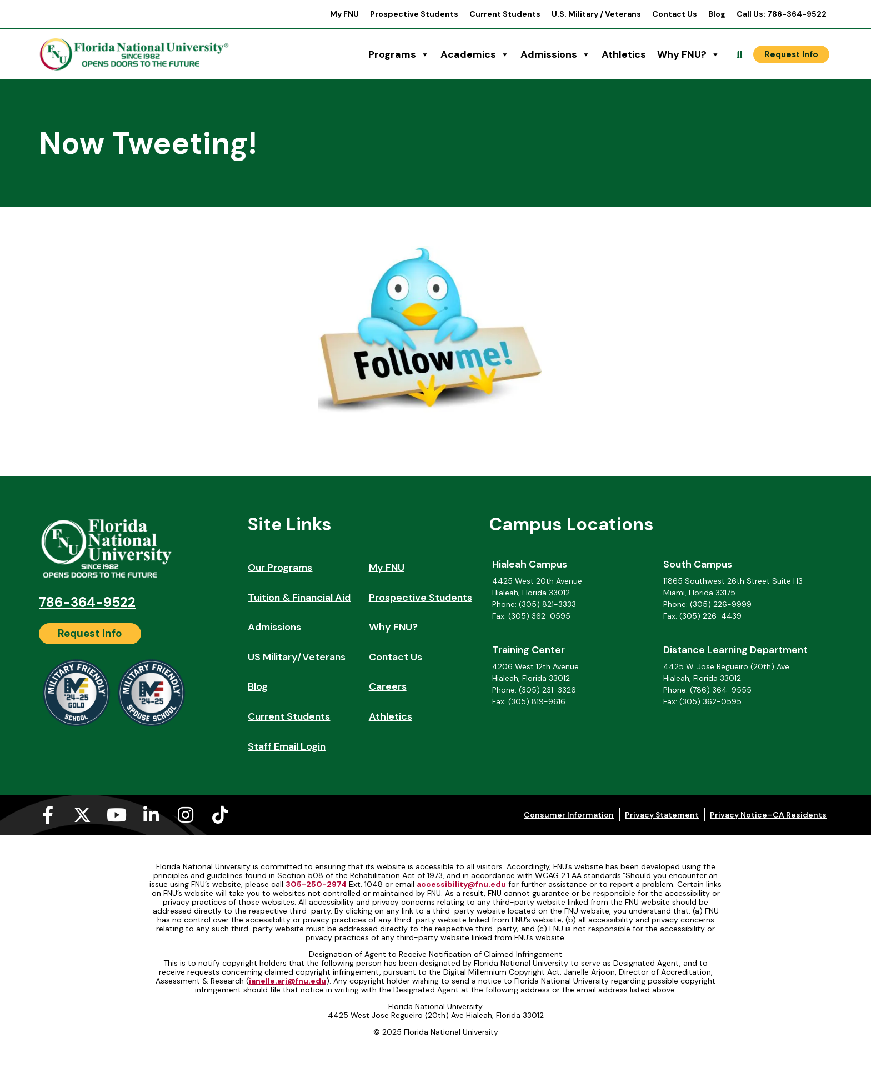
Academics (474, 54)
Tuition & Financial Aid (299, 597)
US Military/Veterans (297, 657)
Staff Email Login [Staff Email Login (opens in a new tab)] (287, 746)
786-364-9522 (87, 602)
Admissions (555, 54)
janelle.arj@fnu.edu (287, 981)
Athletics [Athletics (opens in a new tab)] (624, 54)
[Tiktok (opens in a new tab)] (220, 815)
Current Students (504, 14)
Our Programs (280, 567)
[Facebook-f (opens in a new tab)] (48, 815)
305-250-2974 (316, 884)
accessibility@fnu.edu (461, 884)
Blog (716, 14)
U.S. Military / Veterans (596, 14)
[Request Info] (791, 54)
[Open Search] (739, 54)
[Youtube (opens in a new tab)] (117, 815)
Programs (398, 54)
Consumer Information (569, 814)
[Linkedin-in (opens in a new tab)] (151, 815)
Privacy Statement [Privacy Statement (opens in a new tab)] (662, 814)
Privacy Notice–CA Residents (768, 814)
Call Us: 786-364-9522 (782, 14)
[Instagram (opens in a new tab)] (185, 815)
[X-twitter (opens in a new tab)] (82, 815)
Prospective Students (414, 14)
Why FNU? (688, 54)
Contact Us (674, 14)
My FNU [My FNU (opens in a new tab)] (344, 14)
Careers (388, 686)
